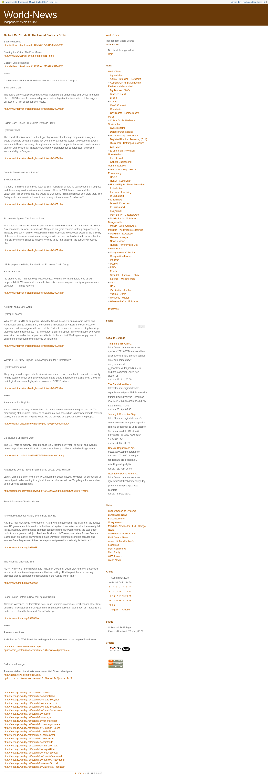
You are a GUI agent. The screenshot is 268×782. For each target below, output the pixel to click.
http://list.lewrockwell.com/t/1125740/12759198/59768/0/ (33, 66)
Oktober (126, 609)
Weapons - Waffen (119, 297)
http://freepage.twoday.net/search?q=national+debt (30, 721)
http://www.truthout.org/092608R (21, 547)
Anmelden (236, 2)
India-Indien (116, 188)
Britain (113, 97)
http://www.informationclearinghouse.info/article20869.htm (34, 388)
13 (126, 591)
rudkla (79, 773)
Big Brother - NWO (120, 90)
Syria (112, 282)
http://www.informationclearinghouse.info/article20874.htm (34, 158)
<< (264, 2)
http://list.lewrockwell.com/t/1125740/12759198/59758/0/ (33, 45)
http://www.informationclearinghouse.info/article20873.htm (34, 250)
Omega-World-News (120, 256)
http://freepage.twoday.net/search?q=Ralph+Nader (30, 749)
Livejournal (115, 211)
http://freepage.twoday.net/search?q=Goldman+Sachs (32, 728)
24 (117, 600)
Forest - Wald (117, 158)
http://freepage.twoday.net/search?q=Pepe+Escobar (31, 752)
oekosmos (113, 545)
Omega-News (115, 522)
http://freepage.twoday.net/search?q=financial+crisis (31, 703)
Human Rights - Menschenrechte (127, 184)
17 (117, 596)
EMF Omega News (118, 537)
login (110, 54)
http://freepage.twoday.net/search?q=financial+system (32, 699)
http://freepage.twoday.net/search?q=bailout (27, 692)
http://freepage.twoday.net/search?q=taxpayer (28, 717)
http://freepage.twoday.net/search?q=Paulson (27, 713)
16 (113, 596)
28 (130, 600)
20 (126, 596)
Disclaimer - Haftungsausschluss (127, 143)
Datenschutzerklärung (121, 131)
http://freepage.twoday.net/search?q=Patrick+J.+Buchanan (34, 759)
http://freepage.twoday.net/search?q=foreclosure (29, 738)
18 (120, 596)
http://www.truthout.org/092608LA (21, 618)
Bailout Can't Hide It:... (46, 2)
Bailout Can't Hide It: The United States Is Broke (35, 35)
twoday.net (10, 2)
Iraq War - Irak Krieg (120, 192)
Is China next (117, 196)
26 (123, 600)
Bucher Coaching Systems (122, 511)
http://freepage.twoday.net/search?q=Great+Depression (33, 710)
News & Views (117, 241)
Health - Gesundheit (120, 180)
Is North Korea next (120, 203)
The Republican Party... (120, 384)
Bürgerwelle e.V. (116, 518)
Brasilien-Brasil (118, 94)
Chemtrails (115, 109)
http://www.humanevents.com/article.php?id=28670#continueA (36, 423)
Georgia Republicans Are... (122, 448)
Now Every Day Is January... (123, 473)
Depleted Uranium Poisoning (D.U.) (128, 139)
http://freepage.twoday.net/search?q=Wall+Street (29, 731)
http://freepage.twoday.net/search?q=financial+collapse (32, 706)
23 (113, 600)
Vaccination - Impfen (120, 290)
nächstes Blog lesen (252, 2)
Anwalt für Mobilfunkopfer (121, 541)
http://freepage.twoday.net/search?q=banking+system (32, 724)
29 (109, 605)
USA (31, 2)
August (114, 609)
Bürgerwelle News (117, 515)
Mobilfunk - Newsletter (121, 233)
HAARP (114, 177)
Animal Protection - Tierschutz (125, 79)
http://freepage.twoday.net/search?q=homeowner (29, 735)
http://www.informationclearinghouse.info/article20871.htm (34, 204)
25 (120, 600)
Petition (114, 263)
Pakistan (114, 260)
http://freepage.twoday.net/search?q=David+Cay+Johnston (34, 766)
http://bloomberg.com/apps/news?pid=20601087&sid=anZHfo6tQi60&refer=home (46, 491)
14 (130, 591)
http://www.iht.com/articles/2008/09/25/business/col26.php (34, 455)
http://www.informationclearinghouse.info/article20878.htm (34, 346)
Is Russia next (117, 207)
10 (117, 591)
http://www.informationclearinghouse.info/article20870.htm (34, 109)
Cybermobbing (117, 128)
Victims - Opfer (118, 294)
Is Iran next (116, 199)
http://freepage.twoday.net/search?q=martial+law (29, 696)
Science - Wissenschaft (122, 279)
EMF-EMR (115, 146)
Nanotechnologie (119, 237)
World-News (30, 14)
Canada (114, 101)
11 (120, 591)
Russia (113, 271)
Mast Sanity (114, 552)
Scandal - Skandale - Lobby (124, 275)
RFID (113, 267)
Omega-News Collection (122, 252)
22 (109, 600)
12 (123, 591)
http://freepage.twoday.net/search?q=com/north (28, 742)
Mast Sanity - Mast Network (124, 214)
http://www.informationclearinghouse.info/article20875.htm (34, 292)
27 (126, 600)
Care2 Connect (118, 105)
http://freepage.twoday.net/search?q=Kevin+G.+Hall (31, 763)
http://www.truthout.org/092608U (21, 583)
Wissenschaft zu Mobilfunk (124, 301)
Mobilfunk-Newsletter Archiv (122, 533)
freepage (22, 2)
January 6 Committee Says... (123, 414)
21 (130, 596)
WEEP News (114, 556)
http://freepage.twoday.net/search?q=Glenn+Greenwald (33, 756)
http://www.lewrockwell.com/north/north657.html (29, 55)
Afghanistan (116, 75)
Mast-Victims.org (117, 548)
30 (113, 605)
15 (109, 596)
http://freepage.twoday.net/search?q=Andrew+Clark (30, 745)
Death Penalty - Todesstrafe (124, 135)
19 (123, 596)
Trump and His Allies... (120, 343)
